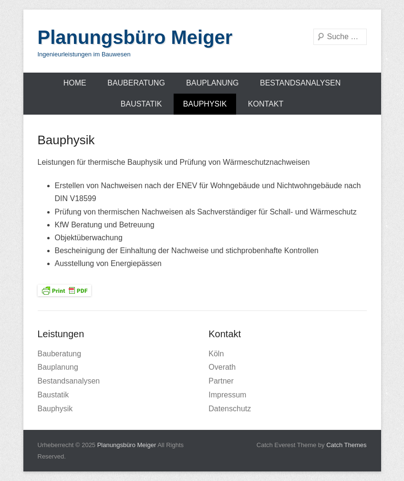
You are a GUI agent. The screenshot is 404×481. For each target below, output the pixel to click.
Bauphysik (205, 104)
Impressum (227, 395)
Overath (222, 367)
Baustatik (141, 104)
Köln (216, 354)
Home (74, 83)
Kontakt (265, 104)
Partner (220, 381)
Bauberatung (136, 83)
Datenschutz (229, 409)
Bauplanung (212, 83)
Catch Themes (346, 445)
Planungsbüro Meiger (135, 37)
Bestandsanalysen (300, 83)
